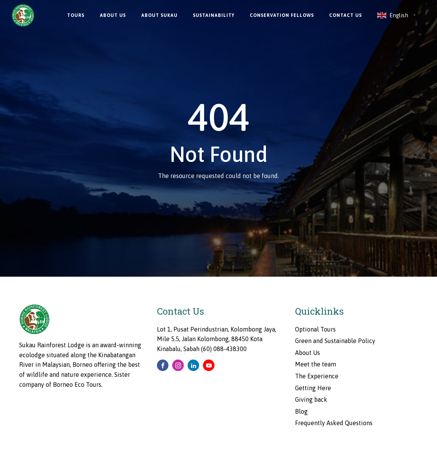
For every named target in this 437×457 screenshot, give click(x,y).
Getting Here (313, 387)
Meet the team (315, 364)
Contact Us (345, 15)
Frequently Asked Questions (334, 422)
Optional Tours (315, 329)
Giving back (311, 399)
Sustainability (213, 15)
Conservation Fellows (282, 15)
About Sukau (159, 15)
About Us (113, 15)
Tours (75, 15)
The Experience (316, 376)
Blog (301, 411)
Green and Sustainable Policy (335, 340)
